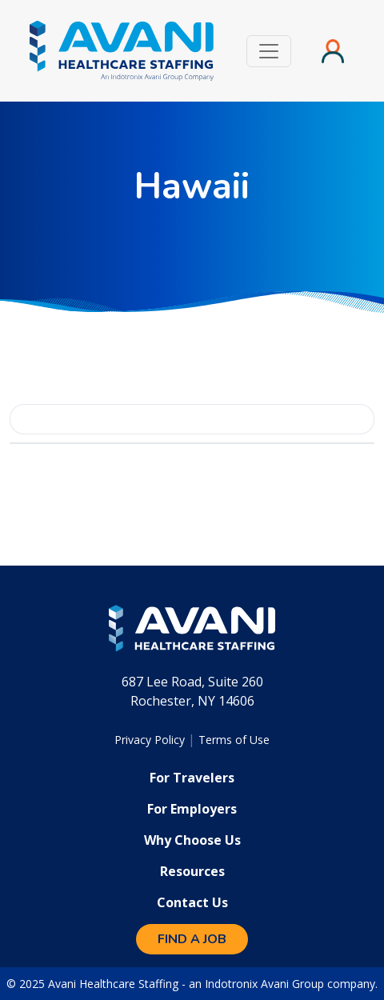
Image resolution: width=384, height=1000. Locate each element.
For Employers (192, 809)
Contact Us (192, 902)
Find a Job (192, 939)
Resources (192, 871)
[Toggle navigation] (268, 51)
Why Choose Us (192, 840)
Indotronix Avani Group (264, 983)
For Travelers (192, 777)
